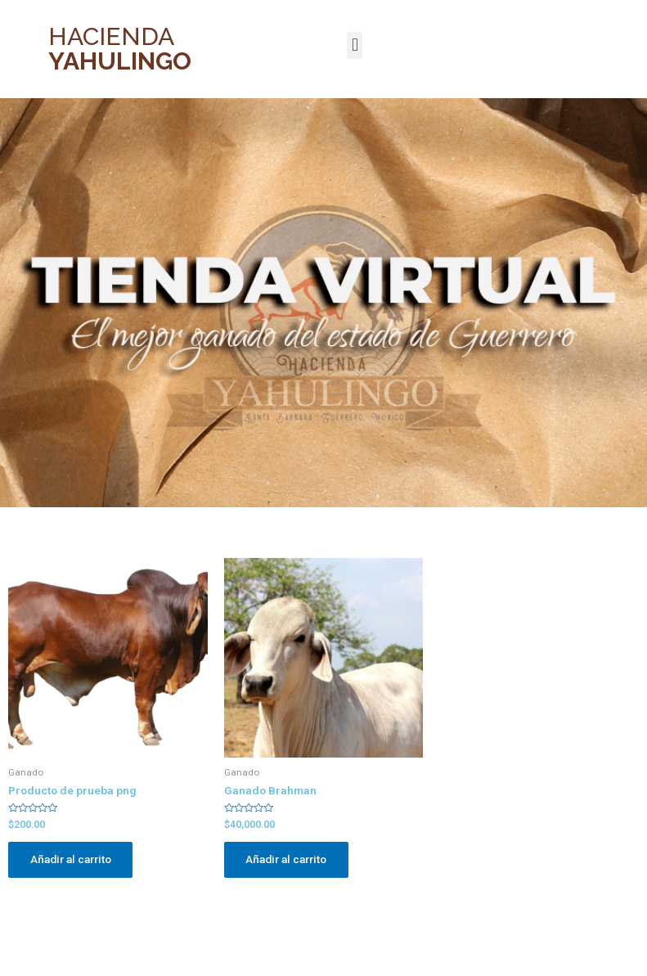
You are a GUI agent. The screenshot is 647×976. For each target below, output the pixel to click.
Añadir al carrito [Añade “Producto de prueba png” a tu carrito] (71, 859)
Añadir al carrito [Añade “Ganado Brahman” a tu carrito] (287, 859)
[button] (354, 45)
